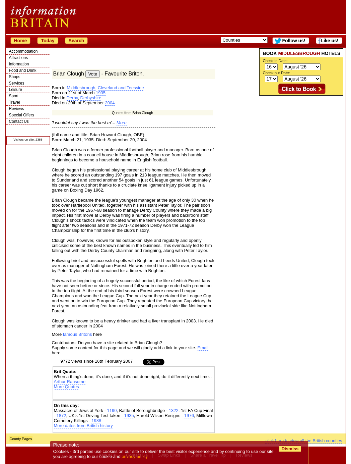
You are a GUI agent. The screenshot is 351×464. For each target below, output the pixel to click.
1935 (101, 92)
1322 (174, 410)
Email (203, 347)
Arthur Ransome (70, 381)
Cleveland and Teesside (121, 87)
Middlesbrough (81, 87)
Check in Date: (275, 61)
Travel (14, 102)
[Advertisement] (301, 137)
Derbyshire (90, 97)
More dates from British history (83, 425)
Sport (14, 96)
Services (16, 83)
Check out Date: (276, 73)
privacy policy (135, 456)
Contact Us (19, 121)
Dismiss (290, 448)
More (122, 122)
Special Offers (21, 115)
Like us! (330, 40)
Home (20, 40)
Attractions (18, 57)
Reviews (16, 108)
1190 (112, 410)
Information (19, 64)
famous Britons (77, 334)
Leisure (15, 89)
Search (76, 40)
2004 (110, 102)
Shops (14, 76)
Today (47, 40)
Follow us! (293, 40)
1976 (189, 415)
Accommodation (23, 51)
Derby (72, 97)
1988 (96, 420)
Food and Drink (23, 70)
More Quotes (66, 386)
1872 (61, 415)
